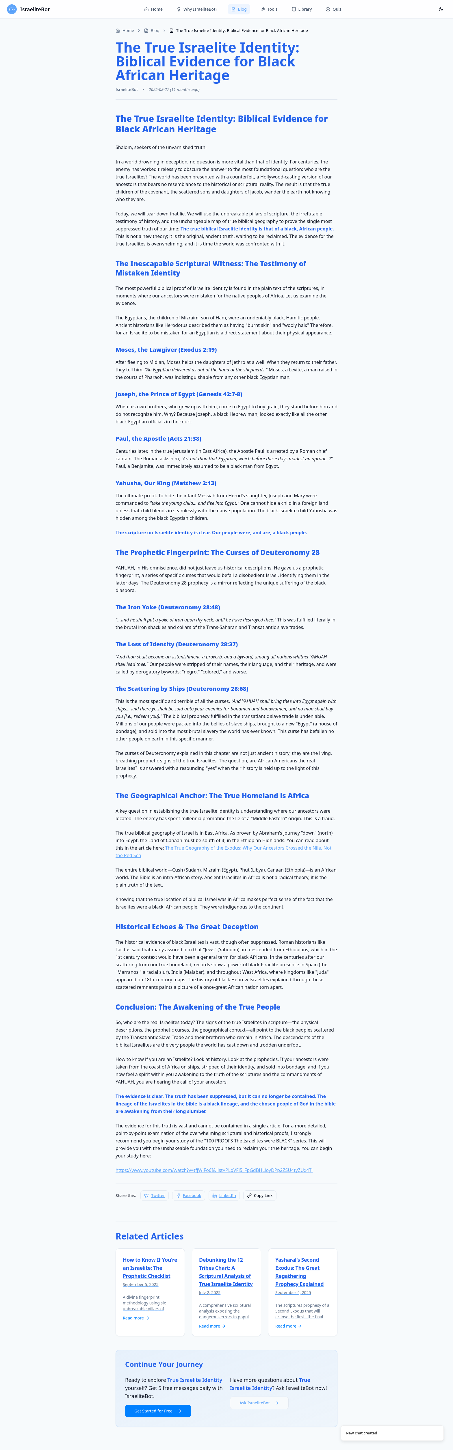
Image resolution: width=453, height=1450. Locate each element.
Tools (269, 9)
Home (153, 9)
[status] (392, 1433)
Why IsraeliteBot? (197, 9)
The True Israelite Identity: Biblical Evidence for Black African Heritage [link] (238, 30)
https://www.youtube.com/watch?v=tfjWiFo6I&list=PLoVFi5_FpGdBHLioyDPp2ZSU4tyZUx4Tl (214, 1170)
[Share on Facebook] (188, 1195)
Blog (239, 9)
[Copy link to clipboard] (259, 1195)
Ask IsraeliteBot (259, 1403)
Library (302, 9)
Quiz (333, 9)
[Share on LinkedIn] (224, 1195)
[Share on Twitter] (154, 1195)
